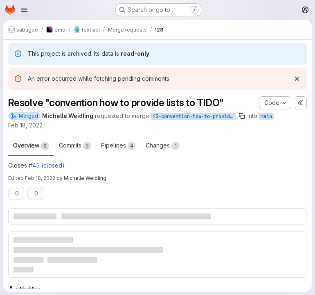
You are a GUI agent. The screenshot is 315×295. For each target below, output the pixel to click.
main (266, 116)
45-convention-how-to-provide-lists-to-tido (194, 116)
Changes (163, 146)
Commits (75, 146)
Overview (31, 146)
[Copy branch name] (242, 116)
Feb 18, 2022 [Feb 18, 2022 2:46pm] (25, 125)
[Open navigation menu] (24, 9)
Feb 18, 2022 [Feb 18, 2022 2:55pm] (40, 178)
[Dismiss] (297, 79)
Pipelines (118, 146)
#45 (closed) (47, 165)
